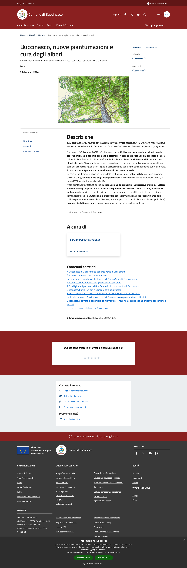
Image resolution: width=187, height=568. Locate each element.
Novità (32, 35)
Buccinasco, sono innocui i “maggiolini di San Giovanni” (94, 282)
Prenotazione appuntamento (68, 517)
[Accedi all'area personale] (157, 3)
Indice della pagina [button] (30, 132)
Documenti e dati (24, 501)
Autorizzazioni (100, 496)
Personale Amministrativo (28, 496)
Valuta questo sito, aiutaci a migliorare (93, 436)
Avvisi (135, 482)
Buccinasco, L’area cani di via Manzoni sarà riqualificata (94, 290)
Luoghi (135, 495)
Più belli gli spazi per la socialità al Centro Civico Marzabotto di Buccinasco (103, 286)
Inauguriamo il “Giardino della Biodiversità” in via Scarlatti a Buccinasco (102, 279)
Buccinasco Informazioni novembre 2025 (87, 275)
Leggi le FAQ (61, 527)
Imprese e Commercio (65, 487)
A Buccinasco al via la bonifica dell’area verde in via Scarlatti (96, 271)
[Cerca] (167, 14)
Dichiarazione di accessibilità (106, 531)
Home (22, 35)
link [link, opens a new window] (118, 552)
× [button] (184, 540)
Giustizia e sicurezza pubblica (107, 477)
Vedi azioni (152, 47)
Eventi (135, 500)
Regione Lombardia (25, 3)
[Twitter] (130, 14)
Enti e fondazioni (24, 487)
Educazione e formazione (105, 473)
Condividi (138, 47)
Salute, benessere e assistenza (107, 491)
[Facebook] (124, 14)
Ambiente (98, 487)
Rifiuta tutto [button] (104, 558)
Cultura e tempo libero (65, 477)
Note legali (98, 527)
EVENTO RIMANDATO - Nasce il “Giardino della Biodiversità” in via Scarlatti (103, 293)
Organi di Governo (25, 473)
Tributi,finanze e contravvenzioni (108, 482)
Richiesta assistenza (65, 531)
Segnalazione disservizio (66, 522)
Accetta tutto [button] (83, 558)
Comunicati (137, 477)
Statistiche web (101, 536)
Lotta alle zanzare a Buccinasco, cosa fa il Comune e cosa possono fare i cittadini (106, 297)
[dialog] (93, 552)
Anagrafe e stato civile (65, 473)
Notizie (41, 35)
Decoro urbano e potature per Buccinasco (87, 308)
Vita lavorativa (62, 482)
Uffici (19, 482)
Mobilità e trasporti (64, 503)
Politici (20, 491)
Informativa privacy (102, 522)
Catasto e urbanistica (65, 495)
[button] (93, 563)
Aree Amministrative (26, 477)
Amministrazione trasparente (107, 517)
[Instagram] (143, 14)
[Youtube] (137, 14)
